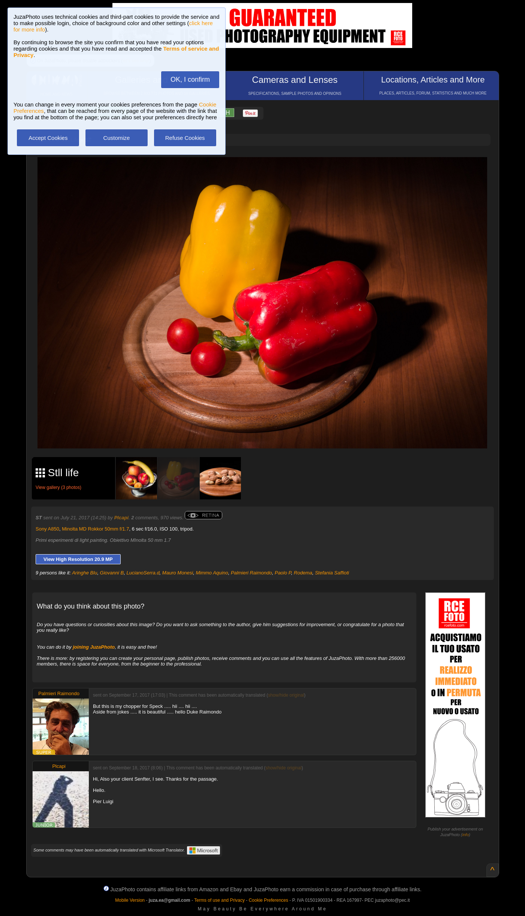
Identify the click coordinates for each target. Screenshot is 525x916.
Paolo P (283, 573)
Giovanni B (112, 573)
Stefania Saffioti (332, 573)
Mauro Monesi (177, 573)
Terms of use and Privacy (219, 900)
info (465, 834)
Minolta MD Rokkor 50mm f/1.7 (95, 529)
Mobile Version (130, 900)
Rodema (303, 573)
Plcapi (121, 517)
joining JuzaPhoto (94, 647)
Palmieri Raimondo (251, 573)
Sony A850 (47, 529)
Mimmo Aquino (212, 573)
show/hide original (286, 695)
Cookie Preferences (268, 900)
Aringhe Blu (84, 573)
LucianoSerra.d (142, 573)
